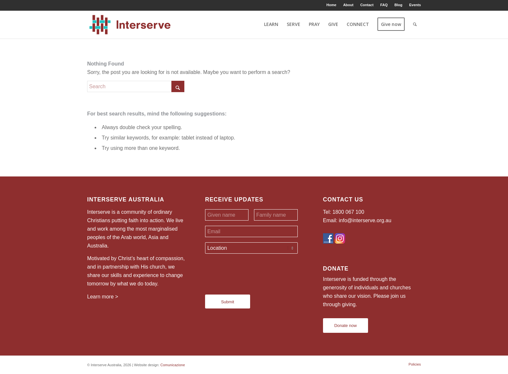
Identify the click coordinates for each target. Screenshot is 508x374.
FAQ (384, 5)
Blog (398, 5)
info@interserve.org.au (365, 220)
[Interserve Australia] (130, 24)
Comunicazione (172, 365)
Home (332, 5)
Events (415, 5)
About (348, 5)
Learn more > (102, 296)
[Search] (415, 24)
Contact (367, 5)
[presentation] (254, 271)
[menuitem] (331, 4)
